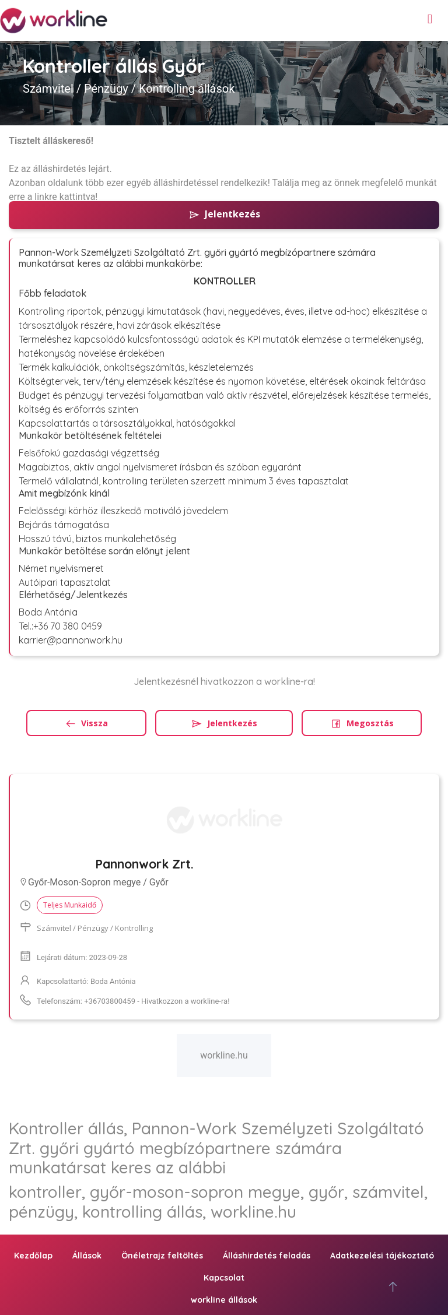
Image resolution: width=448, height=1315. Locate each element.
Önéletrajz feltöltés (162, 1255)
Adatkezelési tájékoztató (382, 1255)
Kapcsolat (224, 1277)
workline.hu (224, 1055)
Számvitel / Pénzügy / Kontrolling (95, 928)
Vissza (86, 723)
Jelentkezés (224, 214)
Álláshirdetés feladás (266, 1255)
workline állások (224, 1300)
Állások (87, 1255)
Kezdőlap (33, 1255)
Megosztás (362, 723)
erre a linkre (33, 196)
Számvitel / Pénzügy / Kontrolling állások (129, 89)
